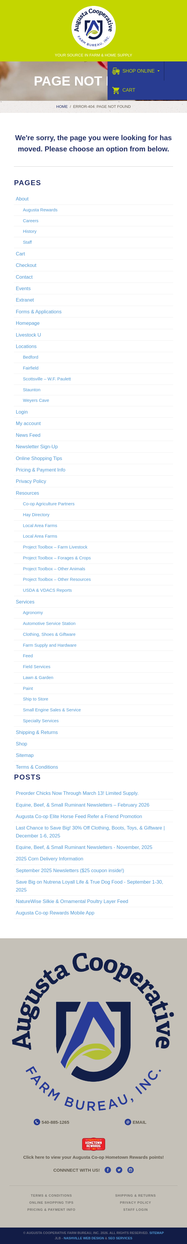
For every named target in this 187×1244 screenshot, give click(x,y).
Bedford (30, 357)
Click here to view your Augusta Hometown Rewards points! (93, 1157)
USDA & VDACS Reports (47, 590)
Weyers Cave (36, 400)
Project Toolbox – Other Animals (54, 568)
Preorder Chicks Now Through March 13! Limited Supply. (77, 793)
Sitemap (25, 755)
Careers (30, 220)
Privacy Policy (31, 481)
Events (23, 288)
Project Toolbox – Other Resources (57, 579)
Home (62, 106)
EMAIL (140, 1122)
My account (28, 423)
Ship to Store (35, 699)
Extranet (25, 299)
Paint (28, 688)
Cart (123, 90)
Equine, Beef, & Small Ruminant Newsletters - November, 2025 (84, 847)
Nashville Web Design (84, 1238)
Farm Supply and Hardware (50, 645)
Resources (27, 493)
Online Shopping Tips (39, 458)
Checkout (26, 265)
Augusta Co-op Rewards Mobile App (55, 912)
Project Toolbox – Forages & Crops (57, 558)
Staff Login (135, 1209)
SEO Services (120, 1238)
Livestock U (28, 334)
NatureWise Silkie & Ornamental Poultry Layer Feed (72, 901)
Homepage (28, 323)
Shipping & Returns (37, 732)
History (29, 231)
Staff (27, 242)
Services (25, 601)
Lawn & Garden (38, 677)
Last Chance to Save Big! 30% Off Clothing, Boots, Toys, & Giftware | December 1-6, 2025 (90, 831)
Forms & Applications (38, 311)
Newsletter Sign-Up (37, 446)
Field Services (36, 666)
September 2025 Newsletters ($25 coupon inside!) (70, 870)
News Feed (28, 435)
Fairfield (30, 368)
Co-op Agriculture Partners (48, 503)
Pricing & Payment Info (40, 469)
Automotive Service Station (49, 623)
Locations (26, 346)
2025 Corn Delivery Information (49, 858)
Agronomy (33, 612)
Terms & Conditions (37, 767)
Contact (24, 277)
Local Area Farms (40, 525)
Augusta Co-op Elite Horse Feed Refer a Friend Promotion (79, 816)
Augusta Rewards (40, 210)
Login (21, 411)
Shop (21, 743)
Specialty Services (40, 720)
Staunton (31, 389)
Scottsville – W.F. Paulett (47, 379)
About (22, 198)
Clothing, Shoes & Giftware (49, 634)
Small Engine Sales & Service (52, 710)
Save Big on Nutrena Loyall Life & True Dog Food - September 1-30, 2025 (89, 885)
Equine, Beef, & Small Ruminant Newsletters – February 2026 (82, 804)
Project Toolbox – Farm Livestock (55, 547)
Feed (28, 655)
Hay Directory (36, 514)
